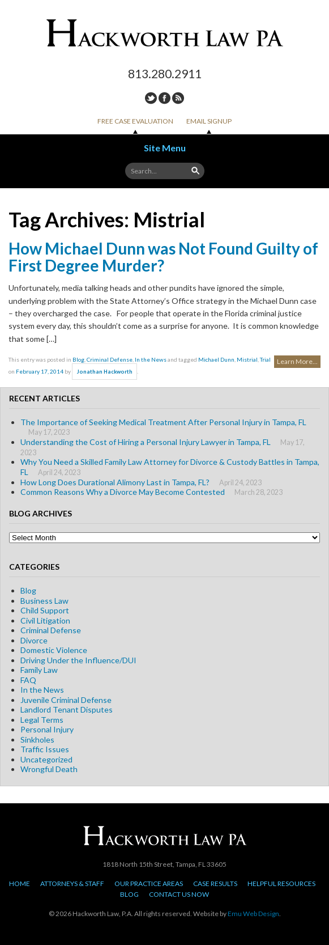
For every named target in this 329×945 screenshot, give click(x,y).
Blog (78, 359)
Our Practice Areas (148, 883)
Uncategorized (46, 759)
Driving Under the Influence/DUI (78, 660)
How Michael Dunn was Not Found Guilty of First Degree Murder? (163, 257)
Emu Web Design (253, 913)
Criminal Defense (110, 359)
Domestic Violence (53, 650)
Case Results (215, 883)
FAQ (28, 680)
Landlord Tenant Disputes (66, 709)
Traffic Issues (44, 749)
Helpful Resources (281, 883)
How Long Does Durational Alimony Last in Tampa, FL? (115, 482)
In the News (150, 359)
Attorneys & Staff (72, 883)
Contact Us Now (179, 894)
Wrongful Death (49, 769)
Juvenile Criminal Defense (66, 700)
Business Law (44, 600)
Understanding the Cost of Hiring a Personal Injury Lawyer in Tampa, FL (145, 442)
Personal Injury (47, 729)
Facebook (164, 98)
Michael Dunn (216, 359)
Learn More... (297, 361)
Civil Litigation (45, 620)
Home (19, 883)
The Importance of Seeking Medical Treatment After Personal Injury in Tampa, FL (163, 422)
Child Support (44, 610)
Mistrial (247, 359)
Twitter (151, 98)
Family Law (39, 670)
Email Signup (209, 121)
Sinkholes (37, 739)
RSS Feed (178, 98)
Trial (265, 359)
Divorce (34, 640)
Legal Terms (41, 719)
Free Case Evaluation (135, 121)
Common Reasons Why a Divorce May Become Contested (122, 492)
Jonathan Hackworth (105, 371)
